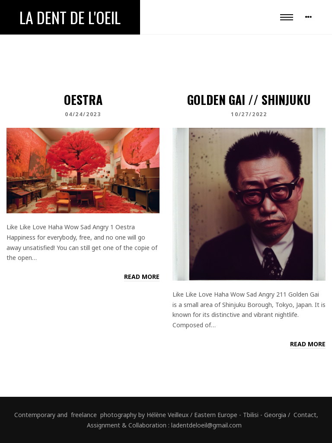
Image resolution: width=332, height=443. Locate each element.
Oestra (83, 99)
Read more (142, 276)
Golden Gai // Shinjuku (249, 99)
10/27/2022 (249, 114)
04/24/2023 (83, 114)
